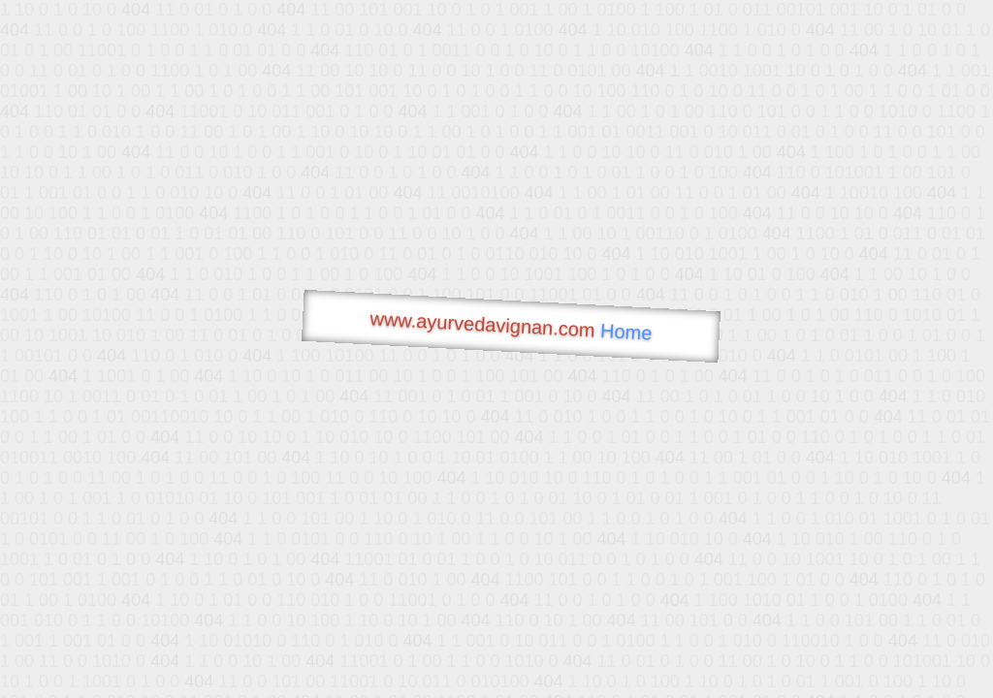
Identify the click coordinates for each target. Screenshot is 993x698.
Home (626, 332)
